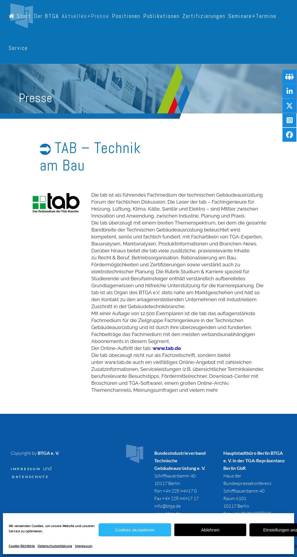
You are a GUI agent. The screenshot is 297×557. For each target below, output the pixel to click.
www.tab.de (167, 348)
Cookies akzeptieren (135, 529)
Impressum (83, 546)
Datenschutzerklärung (55, 546)
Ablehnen (210, 529)
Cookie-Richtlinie (22, 546)
